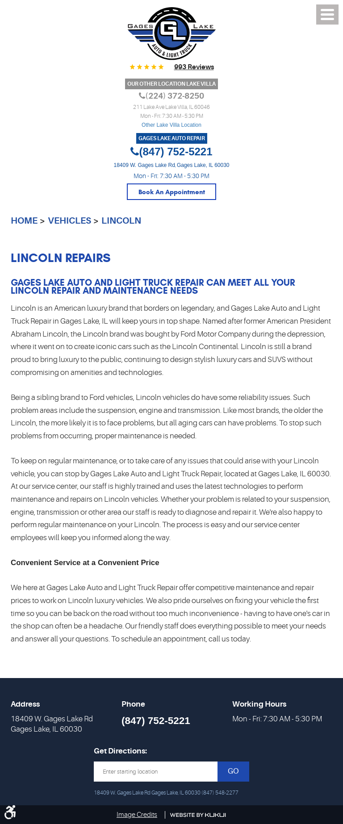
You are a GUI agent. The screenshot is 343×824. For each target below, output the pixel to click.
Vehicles (69, 221)
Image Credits (137, 815)
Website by (198, 815)
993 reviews (194, 67)
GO (233, 771)
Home (24, 221)
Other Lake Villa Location (171, 125)
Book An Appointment (171, 192)
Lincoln (121, 221)
